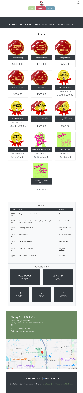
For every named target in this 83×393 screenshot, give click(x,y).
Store (50, 8)
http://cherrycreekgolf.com (25, 331)
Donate (41, 8)
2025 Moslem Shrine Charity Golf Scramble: (24, 25)
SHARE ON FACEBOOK (32, 378)
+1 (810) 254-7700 (23, 329)
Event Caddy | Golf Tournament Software (57, 384)
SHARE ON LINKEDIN (51, 378)
